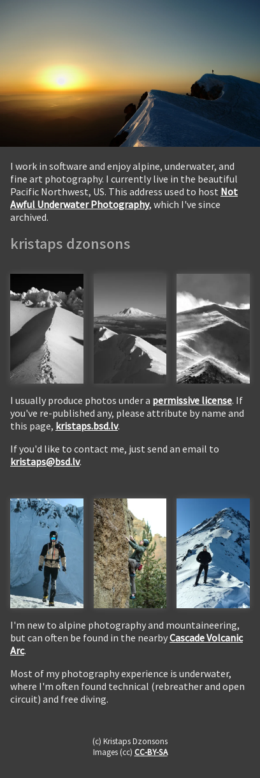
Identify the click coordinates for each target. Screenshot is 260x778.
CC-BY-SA (151, 752)
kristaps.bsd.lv (86, 425)
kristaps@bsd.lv (45, 461)
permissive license (192, 400)
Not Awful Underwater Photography (124, 198)
